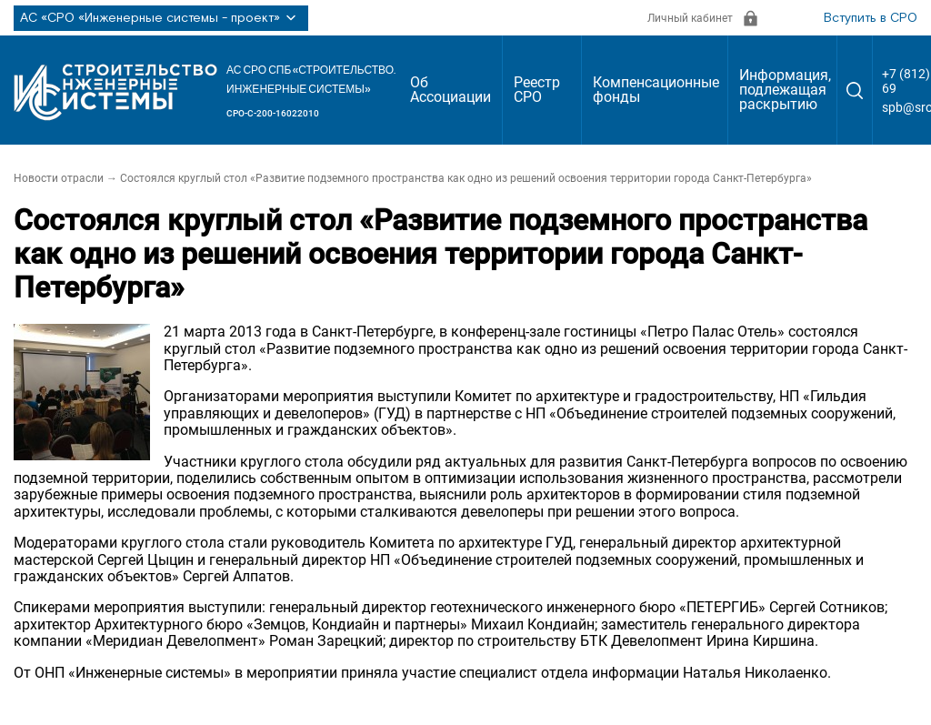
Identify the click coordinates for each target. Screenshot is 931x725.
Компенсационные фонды (656, 90)
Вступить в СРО (870, 18)
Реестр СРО (537, 90)
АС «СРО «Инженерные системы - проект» (161, 18)
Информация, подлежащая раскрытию (785, 89)
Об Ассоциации (450, 90)
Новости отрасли (59, 178)
